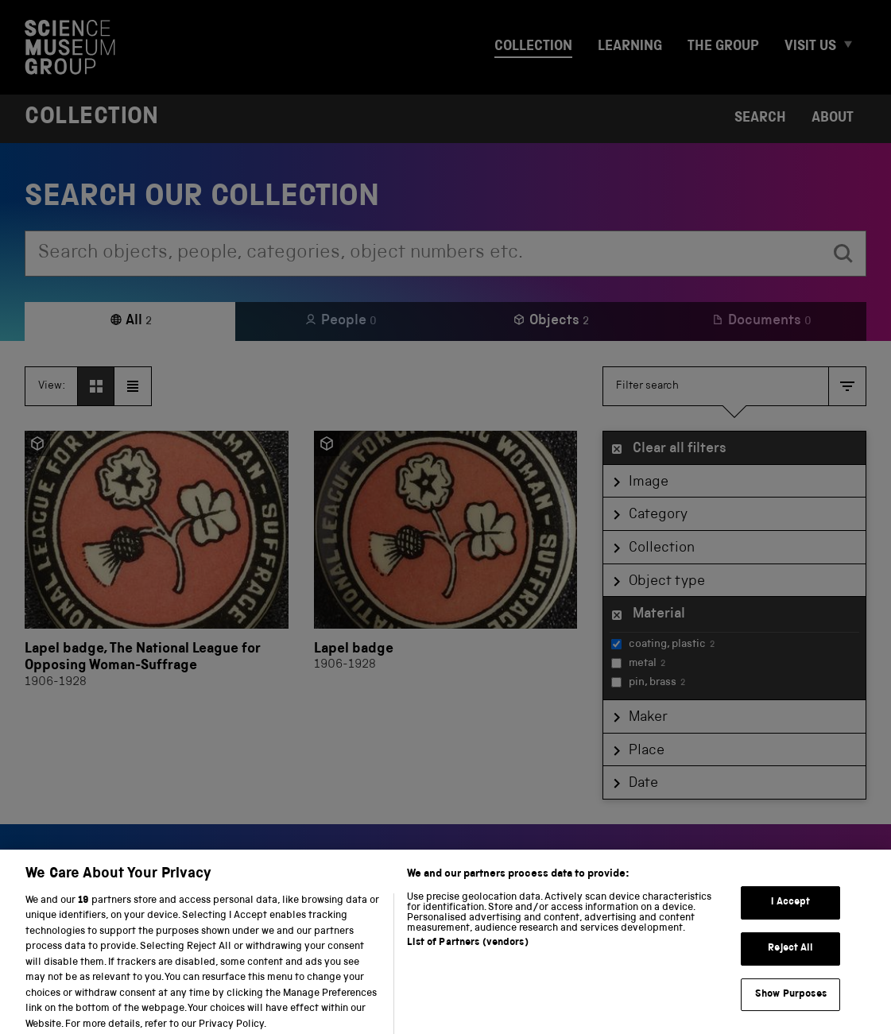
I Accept (790, 913)
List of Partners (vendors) (467, 953)
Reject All (790, 960)
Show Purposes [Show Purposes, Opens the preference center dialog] (791, 1005)
